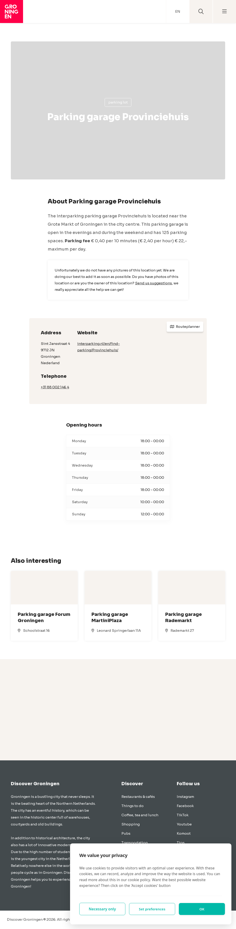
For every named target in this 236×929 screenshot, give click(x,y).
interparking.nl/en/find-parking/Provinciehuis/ (98, 346)
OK (202, 909)
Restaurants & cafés (138, 796)
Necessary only (102, 909)
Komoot (184, 833)
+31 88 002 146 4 (55, 387)
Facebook (185, 806)
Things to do (132, 806)
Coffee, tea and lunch (139, 815)
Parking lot (118, 102)
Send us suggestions (153, 283)
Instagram (185, 796)
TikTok (183, 815)
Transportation (134, 842)
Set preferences (152, 909)
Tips (181, 842)
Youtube (184, 824)
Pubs (125, 833)
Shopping (130, 824)
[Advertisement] (118, 710)
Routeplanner (185, 326)
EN (177, 11)
